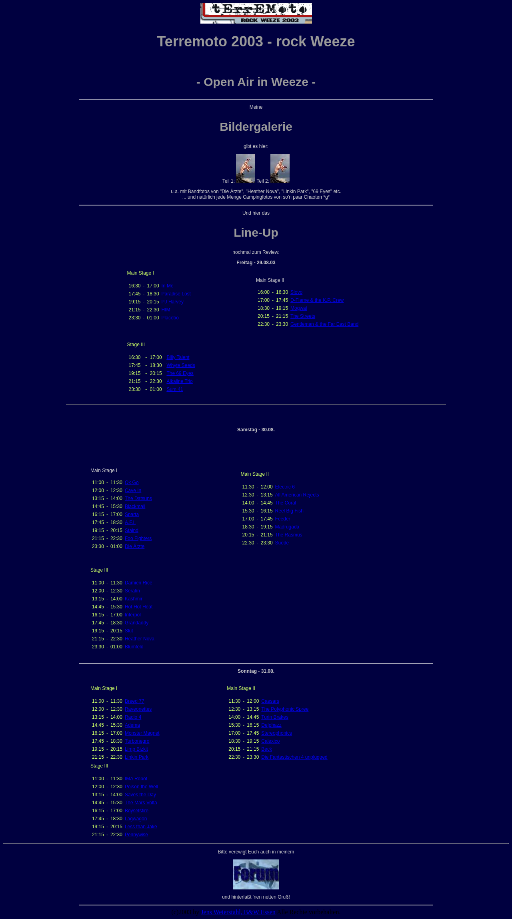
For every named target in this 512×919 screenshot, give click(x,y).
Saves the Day (140, 794)
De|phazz (271, 725)
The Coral (285, 503)
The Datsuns (138, 498)
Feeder (282, 519)
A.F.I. (130, 522)
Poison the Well (141, 786)
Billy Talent (177, 357)
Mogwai (298, 308)
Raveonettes (138, 709)
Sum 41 (174, 389)
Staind (131, 530)
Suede (282, 543)
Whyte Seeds (180, 365)
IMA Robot (136, 778)
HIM (166, 310)
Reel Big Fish (289, 511)
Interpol (133, 615)
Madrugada (287, 527)
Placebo (170, 318)
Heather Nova (139, 639)
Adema (132, 725)
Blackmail (135, 506)
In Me (168, 286)
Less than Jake (141, 826)
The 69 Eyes (179, 373)
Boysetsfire (136, 810)
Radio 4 (133, 717)
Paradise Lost (176, 294)
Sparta (132, 514)
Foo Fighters (138, 538)
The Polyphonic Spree (284, 709)
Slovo (296, 292)
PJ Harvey (173, 302)
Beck (266, 749)
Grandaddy (136, 623)
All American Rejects (297, 495)
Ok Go (132, 482)
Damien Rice (138, 583)
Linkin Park (136, 757)
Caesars (270, 701)
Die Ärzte (134, 546)
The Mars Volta (141, 802)
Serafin (132, 591)
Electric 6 (285, 487)
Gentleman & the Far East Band (324, 324)
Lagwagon (136, 818)
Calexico (270, 741)
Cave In (133, 490)
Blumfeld (134, 647)
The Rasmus (288, 535)
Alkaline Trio (179, 381)
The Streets (302, 316)
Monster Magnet (142, 733)
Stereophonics (276, 733)
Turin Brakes (274, 717)
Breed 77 (134, 701)
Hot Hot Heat (138, 607)
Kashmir (133, 599)
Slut (129, 631)
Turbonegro (137, 741)
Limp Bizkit (136, 749)
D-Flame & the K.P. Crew (317, 300)
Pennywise (136, 834)
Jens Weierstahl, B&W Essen (238, 912)
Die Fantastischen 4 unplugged (294, 757)
